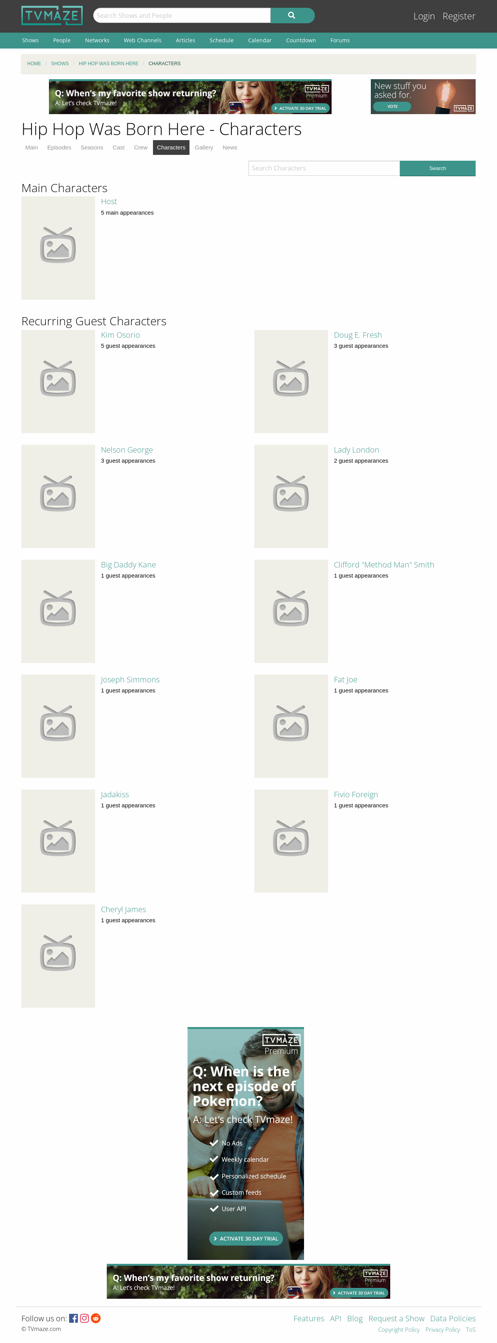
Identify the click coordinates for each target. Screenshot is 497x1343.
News (230, 147)
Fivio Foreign (356, 794)
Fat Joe (346, 679)
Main (31, 147)
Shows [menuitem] (30, 40)
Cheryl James (123, 909)
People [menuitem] (62, 40)
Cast (119, 147)
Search (437, 168)
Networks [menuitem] (97, 40)
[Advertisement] (190, 96)
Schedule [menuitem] (222, 40)
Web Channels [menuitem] (143, 40)
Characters (171, 147)
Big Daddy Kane (128, 564)
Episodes (59, 147)
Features (309, 1319)
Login (424, 16)
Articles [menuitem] (185, 40)
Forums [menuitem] (340, 40)
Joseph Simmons (130, 679)
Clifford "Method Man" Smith (384, 564)
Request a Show (396, 1319)
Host (109, 201)
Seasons (92, 147)
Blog (355, 1319)
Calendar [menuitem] (260, 40)
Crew (141, 147)
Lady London (356, 449)
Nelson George (127, 449)
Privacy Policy (443, 1330)
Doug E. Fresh (358, 335)
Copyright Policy (399, 1330)
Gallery (204, 147)
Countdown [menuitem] (301, 40)
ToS (471, 1330)
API (335, 1319)
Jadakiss (115, 794)
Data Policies (453, 1319)
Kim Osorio (120, 335)
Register (459, 16)
